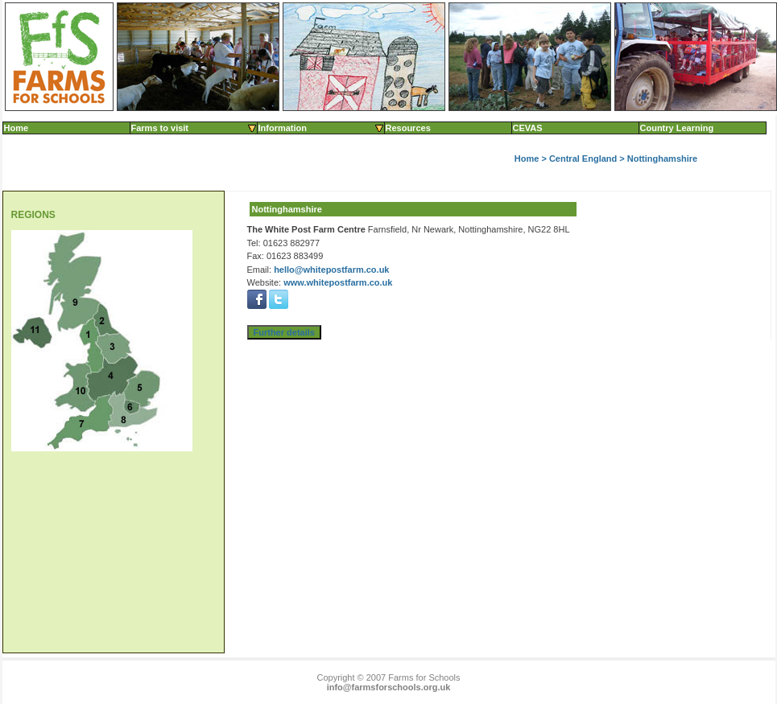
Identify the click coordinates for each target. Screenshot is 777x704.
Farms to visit (194, 128)
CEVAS (528, 128)
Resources (408, 128)
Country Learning (677, 128)
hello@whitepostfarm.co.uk (331, 269)
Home (16, 128)
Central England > (588, 158)
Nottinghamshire (662, 158)
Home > (532, 158)
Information (321, 128)
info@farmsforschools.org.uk (389, 687)
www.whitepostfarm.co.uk (337, 282)
